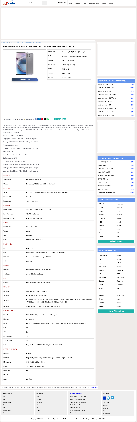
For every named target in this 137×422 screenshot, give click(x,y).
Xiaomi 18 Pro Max (104, 186)
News (70, 3)
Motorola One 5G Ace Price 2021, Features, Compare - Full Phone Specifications (38, 46)
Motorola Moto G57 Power (107, 95)
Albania (119, 292)
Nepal (118, 266)
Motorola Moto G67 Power (107, 98)
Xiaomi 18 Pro (103, 189)
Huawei (119, 215)
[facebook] (104, 399)
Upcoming (77, 3)
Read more (94, 387)
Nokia (101, 211)
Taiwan (118, 303)
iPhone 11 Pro (74, 413)
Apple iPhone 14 (75, 407)
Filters (104, 3)
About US (111, 3)
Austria (101, 288)
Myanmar (102, 263)
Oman (118, 256)
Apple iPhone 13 (75, 405)
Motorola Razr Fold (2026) (107, 88)
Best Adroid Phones (94, 3)
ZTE (117, 233)
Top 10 (84, 3)
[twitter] (108, 399)
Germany (119, 285)
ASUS (118, 229)
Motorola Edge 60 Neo (106, 112)
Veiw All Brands (116, 241)
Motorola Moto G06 (105, 105)
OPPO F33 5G (103, 182)
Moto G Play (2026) (105, 101)
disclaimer (106, 413)
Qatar (101, 285)
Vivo (117, 211)
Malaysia (119, 281)
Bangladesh (103, 255)
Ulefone (101, 236)
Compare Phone (60, 119)
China (101, 299)
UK (100, 274)
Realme (119, 207)
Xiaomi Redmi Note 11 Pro (78, 399)
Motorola (102, 226)
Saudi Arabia (120, 277)
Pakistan (119, 263)
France (101, 303)
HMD (118, 236)
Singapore (102, 277)
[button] (36, 119)
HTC (100, 222)
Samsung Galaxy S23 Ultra (78, 410)
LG (37, 407)
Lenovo (101, 229)
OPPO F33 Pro (103, 179)
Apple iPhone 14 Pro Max (78, 397)
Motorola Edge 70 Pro (105, 84)
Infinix (118, 218)
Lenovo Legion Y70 (104, 162)
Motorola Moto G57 (105, 91)
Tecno (101, 233)
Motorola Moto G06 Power (107, 108)
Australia (119, 270)
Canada (101, 270)
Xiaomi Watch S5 (104, 172)
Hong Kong (120, 295)
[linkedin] (112, 399)
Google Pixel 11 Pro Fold (106, 193)
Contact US (106, 405)
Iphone (101, 203)
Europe (101, 281)
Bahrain (101, 295)
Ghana (118, 306)
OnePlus (102, 218)
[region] (68, 23)
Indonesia (102, 266)
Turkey (101, 306)
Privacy (105, 408)
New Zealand (103, 292)
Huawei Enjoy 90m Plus (106, 175)
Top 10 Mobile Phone (76, 393)
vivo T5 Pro (102, 165)
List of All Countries (116, 311)
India (118, 274)
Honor (118, 226)
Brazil (118, 299)
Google (118, 222)
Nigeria (118, 259)
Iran (117, 288)
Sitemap (106, 411)
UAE (100, 259)
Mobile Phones (62, 2)
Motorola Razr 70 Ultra (106, 115)
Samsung (119, 204)
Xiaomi (101, 215)
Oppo (101, 207)
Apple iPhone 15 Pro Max (78, 402)
